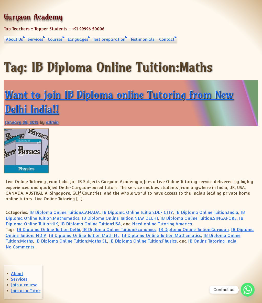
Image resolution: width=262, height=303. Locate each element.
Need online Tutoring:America (162, 224)
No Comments (20, 247)
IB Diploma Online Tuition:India (206, 212)
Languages (78, 39)
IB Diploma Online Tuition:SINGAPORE (198, 218)
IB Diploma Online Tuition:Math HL (84, 235)
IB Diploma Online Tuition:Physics (143, 241)
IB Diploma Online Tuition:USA (90, 224)
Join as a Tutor (25, 290)
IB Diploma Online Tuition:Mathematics (161, 235)
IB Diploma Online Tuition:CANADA (64, 212)
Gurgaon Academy (33, 17)
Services (35, 39)
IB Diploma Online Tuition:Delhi (48, 229)
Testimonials (142, 39)
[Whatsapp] (248, 290)
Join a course (24, 285)
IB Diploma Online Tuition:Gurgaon (194, 229)
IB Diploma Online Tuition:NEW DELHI (120, 218)
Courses (55, 39)
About (17, 273)
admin (52, 122)
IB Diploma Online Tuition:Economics (119, 229)
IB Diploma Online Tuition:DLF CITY (137, 212)
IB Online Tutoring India (212, 241)
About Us (14, 39)
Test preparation (109, 39)
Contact (166, 39)
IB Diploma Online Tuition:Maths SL (71, 241)
